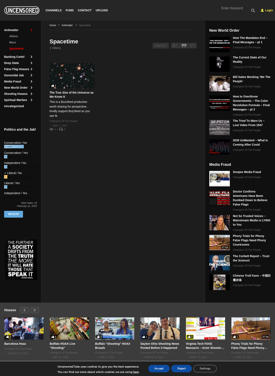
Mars (12, 42)
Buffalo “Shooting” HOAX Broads (112, 345)
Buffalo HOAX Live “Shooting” (62, 345)
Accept (158, 368)
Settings (205, 368)
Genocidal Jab (14, 75)
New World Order (16, 87)
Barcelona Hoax (15, 343)
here (136, 372)
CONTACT (85, 10)
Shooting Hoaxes (16, 93)
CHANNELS (54, 10)
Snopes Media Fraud (247, 172)
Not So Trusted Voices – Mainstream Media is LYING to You (251, 220)
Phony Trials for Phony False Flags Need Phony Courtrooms (249, 240)
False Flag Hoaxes (16, 69)
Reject (181, 368)
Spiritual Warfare (15, 100)
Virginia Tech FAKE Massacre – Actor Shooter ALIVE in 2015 (203, 346)
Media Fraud (12, 81)
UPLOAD (102, 10)
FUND (70, 10)
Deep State (11, 63)
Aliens (13, 36)
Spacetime (16, 48)
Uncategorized (14, 106)
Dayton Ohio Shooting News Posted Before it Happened (159, 345)
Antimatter (11, 30)
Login (267, 10)
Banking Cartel (14, 56)
